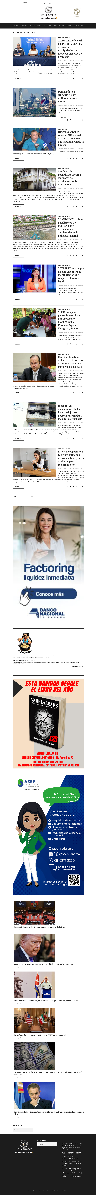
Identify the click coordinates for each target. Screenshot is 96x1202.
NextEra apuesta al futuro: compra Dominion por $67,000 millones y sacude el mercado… (48, 1084)
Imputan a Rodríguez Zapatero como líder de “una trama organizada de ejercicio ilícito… (46, 1124)
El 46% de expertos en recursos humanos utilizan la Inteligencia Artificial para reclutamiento (71, 468)
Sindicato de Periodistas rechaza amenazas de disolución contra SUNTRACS (71, 180)
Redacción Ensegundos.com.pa (67, 63)
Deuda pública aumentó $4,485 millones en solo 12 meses (70, 97)
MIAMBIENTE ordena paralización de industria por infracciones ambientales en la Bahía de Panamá (71, 230)
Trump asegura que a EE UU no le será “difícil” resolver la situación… (45, 975)
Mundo (39, 25)
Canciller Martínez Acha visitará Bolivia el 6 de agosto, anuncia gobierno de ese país (71, 369)
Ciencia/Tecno (58, 25)
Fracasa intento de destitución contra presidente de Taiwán (41, 938)
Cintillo (61, 37)
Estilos (76, 25)
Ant (14, 508)
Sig (32, 508)
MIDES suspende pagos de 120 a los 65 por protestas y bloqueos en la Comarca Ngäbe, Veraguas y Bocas (71, 326)
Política (15, 25)
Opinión (68, 25)
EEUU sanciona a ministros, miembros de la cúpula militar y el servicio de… (48, 1011)
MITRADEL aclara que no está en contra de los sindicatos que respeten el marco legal (70, 279)
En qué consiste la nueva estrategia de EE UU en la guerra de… (42, 1046)
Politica (68, 171)
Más (82, 25)
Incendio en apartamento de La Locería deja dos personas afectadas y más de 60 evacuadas (71, 418)
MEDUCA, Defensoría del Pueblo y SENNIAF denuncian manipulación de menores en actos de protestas (71, 50)
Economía (23, 25)
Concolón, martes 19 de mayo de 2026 (24, 671)
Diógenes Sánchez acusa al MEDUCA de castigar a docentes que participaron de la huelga (70, 141)
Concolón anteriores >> (78, 677)
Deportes (47, 25)
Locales (32, 25)
